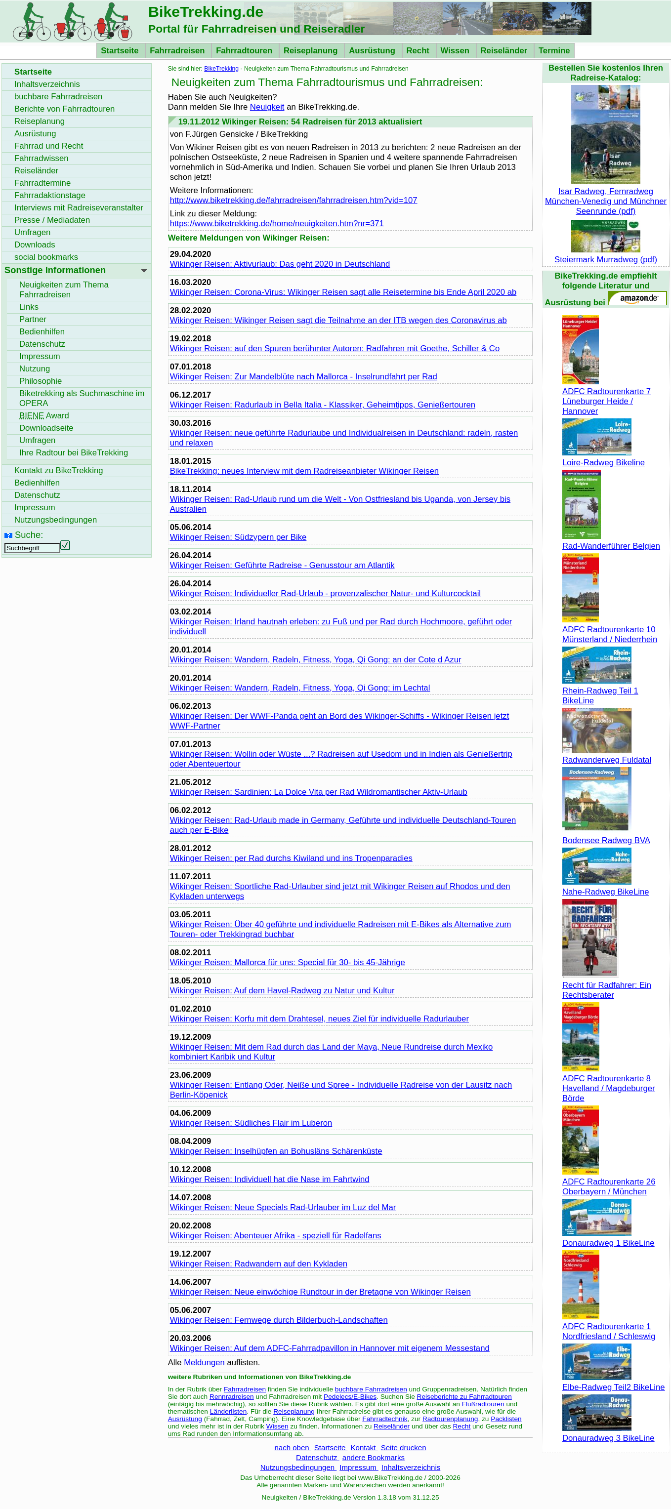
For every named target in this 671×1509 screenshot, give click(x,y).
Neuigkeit (267, 107)
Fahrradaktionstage (49, 195)
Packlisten (506, 1419)
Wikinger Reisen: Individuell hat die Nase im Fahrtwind (270, 1179)
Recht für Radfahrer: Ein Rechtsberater (606, 985)
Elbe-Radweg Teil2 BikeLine (613, 1382)
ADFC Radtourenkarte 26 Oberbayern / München (608, 1181)
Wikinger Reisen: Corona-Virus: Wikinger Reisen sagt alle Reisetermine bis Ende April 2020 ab (343, 292)
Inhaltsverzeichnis (410, 1467)
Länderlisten (228, 1411)
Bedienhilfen (42, 331)
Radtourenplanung (450, 1419)
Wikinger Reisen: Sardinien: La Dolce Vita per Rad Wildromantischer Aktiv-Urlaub (318, 792)
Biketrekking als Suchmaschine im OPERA (81, 398)
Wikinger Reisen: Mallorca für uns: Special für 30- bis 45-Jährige (287, 962)
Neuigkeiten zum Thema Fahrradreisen (64, 289)
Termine (554, 50)
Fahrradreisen (178, 50)
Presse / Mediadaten (52, 220)
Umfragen (32, 232)
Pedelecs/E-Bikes (350, 1396)
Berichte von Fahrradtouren (64, 109)
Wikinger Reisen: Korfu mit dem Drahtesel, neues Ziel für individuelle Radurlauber (319, 1018)
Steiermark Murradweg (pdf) (605, 254)
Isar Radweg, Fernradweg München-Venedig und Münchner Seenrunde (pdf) (606, 196)
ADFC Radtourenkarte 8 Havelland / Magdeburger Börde (608, 1083)
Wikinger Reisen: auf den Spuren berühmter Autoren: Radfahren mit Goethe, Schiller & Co (335, 348)
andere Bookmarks (373, 1457)
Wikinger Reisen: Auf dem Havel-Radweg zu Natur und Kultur (282, 990)
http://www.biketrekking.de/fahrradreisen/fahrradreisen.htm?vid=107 (294, 200)
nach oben (292, 1447)
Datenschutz (317, 1457)
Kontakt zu (58, 470)
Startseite (121, 50)
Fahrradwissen (41, 158)
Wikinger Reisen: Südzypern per (238, 537)
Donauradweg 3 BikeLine (608, 1433)
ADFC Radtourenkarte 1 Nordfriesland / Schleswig (608, 1326)
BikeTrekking (221, 68)
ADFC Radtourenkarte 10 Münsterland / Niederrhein (609, 629)
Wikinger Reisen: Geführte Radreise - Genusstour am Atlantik (282, 565)
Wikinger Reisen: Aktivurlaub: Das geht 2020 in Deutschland (280, 264)
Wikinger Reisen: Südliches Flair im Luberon (251, 1123)
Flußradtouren (483, 1404)
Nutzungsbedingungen (298, 1467)
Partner (32, 319)
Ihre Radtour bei (73, 452)
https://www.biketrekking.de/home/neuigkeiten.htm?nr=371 (277, 223)
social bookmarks (46, 257)
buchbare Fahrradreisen (371, 1389)
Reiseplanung (312, 50)
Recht (419, 50)
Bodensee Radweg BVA (606, 835)
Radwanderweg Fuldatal (606, 755)
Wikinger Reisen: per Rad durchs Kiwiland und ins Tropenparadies (291, 858)
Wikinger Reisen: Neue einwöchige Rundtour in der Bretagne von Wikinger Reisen (320, 1292)
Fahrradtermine (42, 183)
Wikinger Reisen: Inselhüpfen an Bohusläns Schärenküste (276, 1151)
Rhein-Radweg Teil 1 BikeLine (600, 690)
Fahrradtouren (245, 50)
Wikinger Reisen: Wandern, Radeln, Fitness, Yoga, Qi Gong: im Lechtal (300, 688)
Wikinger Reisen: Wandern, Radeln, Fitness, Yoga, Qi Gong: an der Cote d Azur (315, 659)
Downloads (34, 244)
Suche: (29, 535)
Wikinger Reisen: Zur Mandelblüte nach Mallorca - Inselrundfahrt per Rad (303, 376)
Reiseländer (505, 50)
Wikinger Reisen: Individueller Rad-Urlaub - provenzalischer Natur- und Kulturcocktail (325, 593)
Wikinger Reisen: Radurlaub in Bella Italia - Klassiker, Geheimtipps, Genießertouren (322, 404)
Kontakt (364, 1447)
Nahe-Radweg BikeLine (605, 887)
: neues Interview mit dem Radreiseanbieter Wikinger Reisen (304, 471)
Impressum (358, 1467)
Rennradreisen (232, 1396)
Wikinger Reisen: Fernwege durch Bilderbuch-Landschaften (279, 1320)
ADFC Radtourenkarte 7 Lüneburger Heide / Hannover (606, 396)
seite (46, 428)
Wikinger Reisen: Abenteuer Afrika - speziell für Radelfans (275, 1235)
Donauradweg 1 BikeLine (608, 1238)
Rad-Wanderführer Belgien (611, 541)
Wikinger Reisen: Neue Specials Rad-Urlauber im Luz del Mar (283, 1207)
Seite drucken (403, 1447)
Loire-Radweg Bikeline (603, 457)
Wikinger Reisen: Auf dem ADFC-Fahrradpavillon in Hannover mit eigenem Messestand (330, 1348)
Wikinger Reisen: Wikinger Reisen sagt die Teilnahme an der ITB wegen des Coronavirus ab (338, 320)
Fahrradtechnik (384, 1419)
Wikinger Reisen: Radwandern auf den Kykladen (258, 1263)
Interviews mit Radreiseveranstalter (78, 207)
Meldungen (204, 1362)
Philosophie (40, 381)
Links (29, 307)
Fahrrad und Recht (48, 146)
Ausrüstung (373, 50)
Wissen (456, 50)
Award (44, 415)
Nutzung (34, 368)
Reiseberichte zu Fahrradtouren (464, 1396)
